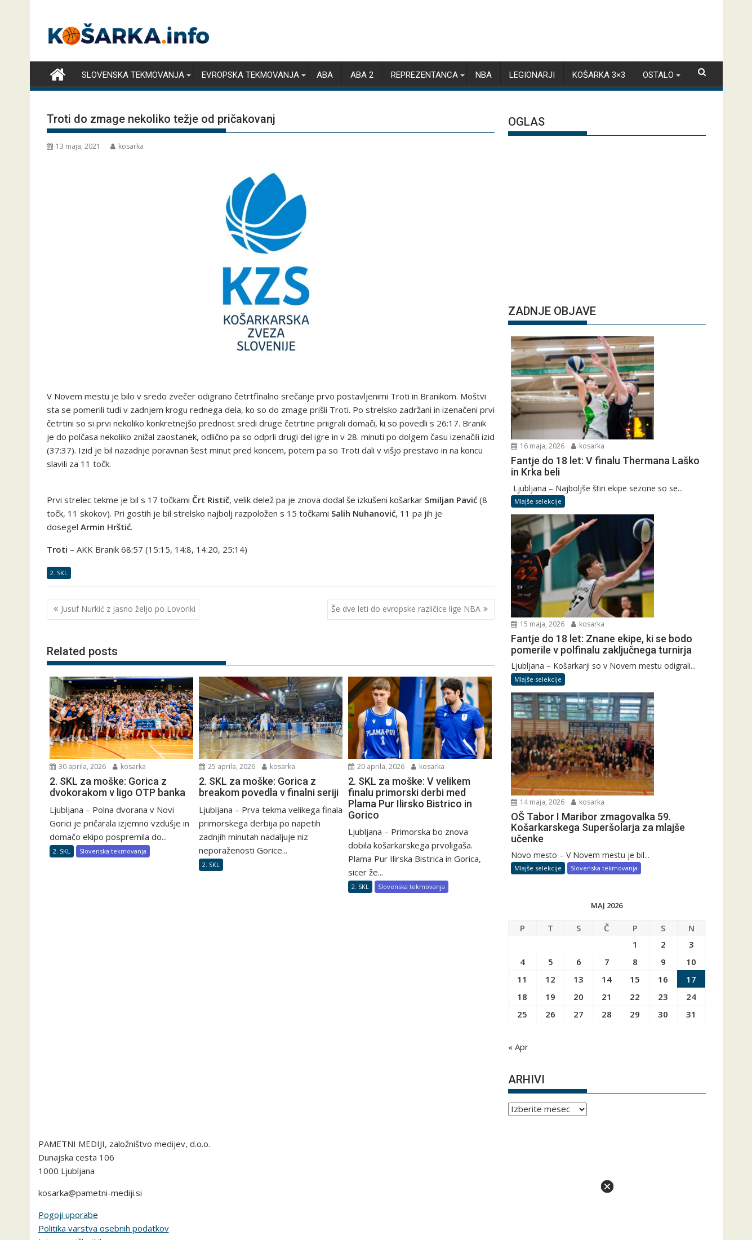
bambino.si (426, 1101)
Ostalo (658, 74)
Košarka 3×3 (598, 74)
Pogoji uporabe (68, 988)
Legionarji (532, 74)
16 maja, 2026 (628, 342)
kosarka (127, 145)
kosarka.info (153, 1101)
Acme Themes (486, 1175)
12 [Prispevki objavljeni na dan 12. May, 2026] (550, 752)
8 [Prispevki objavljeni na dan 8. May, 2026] (635, 735)
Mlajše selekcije (538, 421)
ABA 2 (361, 74)
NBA (483, 74)
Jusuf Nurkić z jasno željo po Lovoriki (128, 608)
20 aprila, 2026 (376, 765)
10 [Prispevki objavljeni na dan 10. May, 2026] (691, 735)
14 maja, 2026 (628, 551)
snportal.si (263, 1101)
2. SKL (59, 571)
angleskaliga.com (88, 1101)
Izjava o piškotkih (71, 1015)
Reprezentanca (424, 74)
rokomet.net (210, 1101)
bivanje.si (378, 1101)
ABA (325, 74)
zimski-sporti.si (322, 1101)
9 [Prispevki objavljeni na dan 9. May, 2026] (663, 735)
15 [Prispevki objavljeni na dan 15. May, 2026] (635, 752)
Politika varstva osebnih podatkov (103, 1001)
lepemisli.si (668, 1101)
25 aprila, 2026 (227, 765)
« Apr (518, 820)
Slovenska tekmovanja (133, 74)
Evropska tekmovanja (250, 74)
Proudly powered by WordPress (301, 1175)
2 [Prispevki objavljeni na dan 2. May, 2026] (663, 717)
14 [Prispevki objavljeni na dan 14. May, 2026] (607, 752)
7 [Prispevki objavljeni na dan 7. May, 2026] (606, 735)
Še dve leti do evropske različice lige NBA (405, 608)
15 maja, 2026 (628, 441)
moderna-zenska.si (492, 1101)
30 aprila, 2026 (78, 765)
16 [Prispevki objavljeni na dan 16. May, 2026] (663, 752)
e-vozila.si (618, 1101)
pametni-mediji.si (376, 1115)
